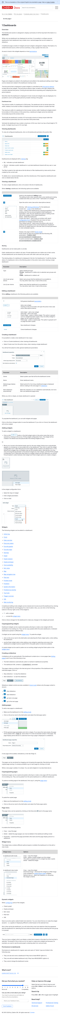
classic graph (42, 873)
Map (5, 571)
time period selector (48, 86)
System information (9, 587)
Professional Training (52, 1002)
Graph (5, 556)
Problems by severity (10, 590)
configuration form (24, 220)
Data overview (8, 540)
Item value (7, 568)
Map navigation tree (9, 574)
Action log (7, 534)
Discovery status (8, 543)
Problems (6, 583)
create (29, 209)
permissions (33, 51)
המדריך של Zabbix (7, 14)
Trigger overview (9, 596)
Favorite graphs (8, 546)
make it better (51, 2)
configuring (9, 902)
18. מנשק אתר (18, 14)
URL (5, 599)
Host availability (8, 565)
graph (36, 873)
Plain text (6, 577)
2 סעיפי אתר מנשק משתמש (31, 14)
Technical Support (37, 1002)
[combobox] (37, 7)
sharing (23, 159)
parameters (38, 301)
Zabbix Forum (50, 1006)
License (32, 1012)
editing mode (27, 712)
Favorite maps (8, 549)
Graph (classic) (8, 559)
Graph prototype (8, 562)
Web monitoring (8, 602)
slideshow (44, 386)
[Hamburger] (56, 7)
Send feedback (7, 1006)
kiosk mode (38, 232)
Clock (5, 537)
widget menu (16, 616)
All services (35, 1006)
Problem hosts (8, 580)
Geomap (6, 552)
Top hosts (6, 593)
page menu (43, 780)
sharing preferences (33, 207)
